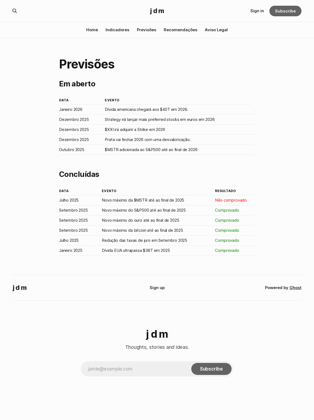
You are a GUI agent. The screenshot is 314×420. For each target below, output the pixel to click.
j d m (157, 11)
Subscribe (285, 11)
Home (92, 29)
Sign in (257, 10)
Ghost (295, 287)
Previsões (146, 29)
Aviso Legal (216, 29)
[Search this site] (14, 11)
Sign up (157, 287)
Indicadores (117, 29)
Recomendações (180, 29)
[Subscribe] (211, 369)
